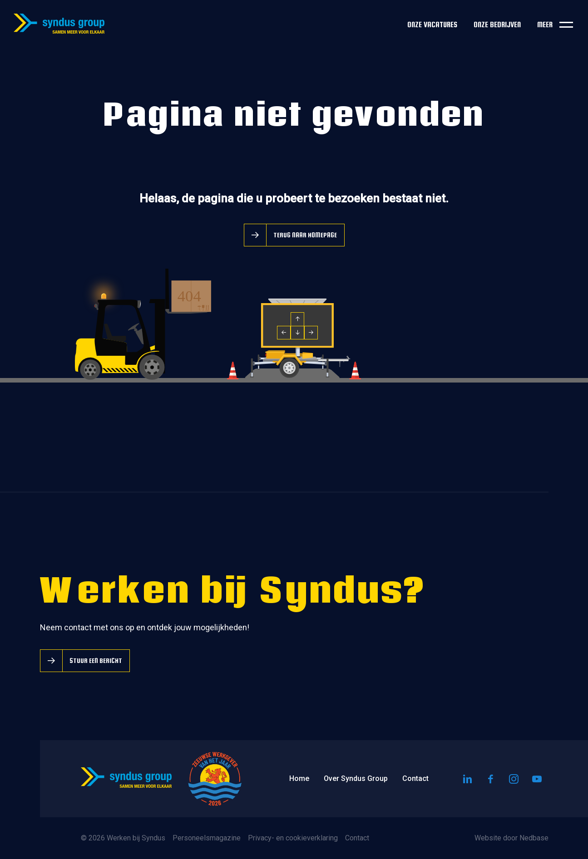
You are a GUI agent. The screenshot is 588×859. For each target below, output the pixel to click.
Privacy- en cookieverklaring (293, 838)
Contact (415, 778)
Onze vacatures (432, 24)
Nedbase (533, 838)
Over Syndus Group (356, 778)
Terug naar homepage (305, 235)
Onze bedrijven (497, 24)
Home (299, 778)
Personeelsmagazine (207, 838)
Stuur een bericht (95, 660)
